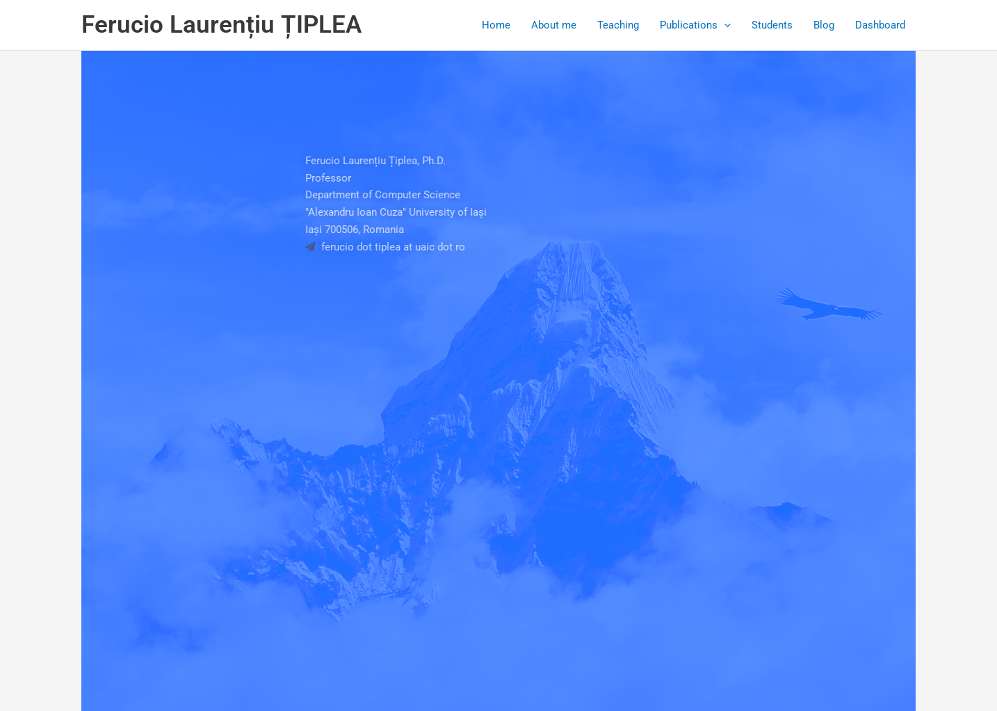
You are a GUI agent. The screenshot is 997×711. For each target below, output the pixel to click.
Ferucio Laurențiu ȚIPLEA (221, 24)
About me (553, 25)
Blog (823, 25)
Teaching (618, 25)
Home (496, 25)
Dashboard (880, 25)
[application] (724, 25)
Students (772, 25)
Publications (695, 25)
